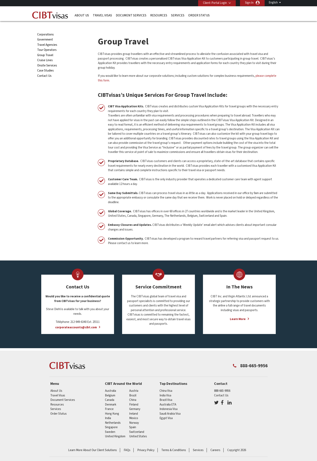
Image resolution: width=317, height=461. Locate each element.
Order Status (199, 15)
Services (177, 15)
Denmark (110, 397)
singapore (111, 420)
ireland (133, 406)
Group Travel (45, 48)
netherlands (113, 415)
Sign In (249, 3)
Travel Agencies (47, 37)
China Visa (166, 383)
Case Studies (45, 63)
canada (109, 393)
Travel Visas (102, 15)
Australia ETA (168, 397)
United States (138, 429)
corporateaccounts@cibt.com (76, 320)
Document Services (131, 15)
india (108, 411)
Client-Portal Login (215, 3)
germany (134, 402)
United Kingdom (115, 429)
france (109, 402)
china (132, 393)
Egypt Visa (166, 411)
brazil (132, 388)
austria (133, 383)
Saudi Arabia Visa (170, 406)
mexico (133, 411)
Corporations (45, 27)
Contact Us (44, 68)
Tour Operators (47, 43)
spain (132, 420)
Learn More (238, 312)
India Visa (165, 388)
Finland (133, 397)
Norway (134, 415)
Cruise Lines (45, 53)
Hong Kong (112, 406)
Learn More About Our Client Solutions (92, 443)
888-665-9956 (222, 383)
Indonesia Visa (169, 402)
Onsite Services (47, 58)
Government (45, 32)
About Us (82, 15)
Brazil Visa (166, 393)
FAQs (127, 443)
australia (110, 383)
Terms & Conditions (173, 443)
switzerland (136, 424)
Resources (158, 15)
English (273, 2)
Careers (215, 443)
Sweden (110, 424)
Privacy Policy (145, 443)
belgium (110, 388)
